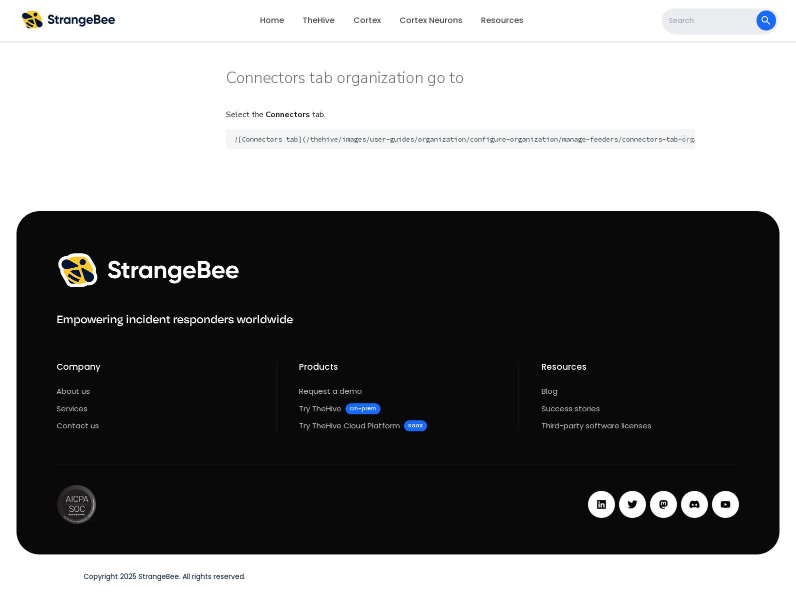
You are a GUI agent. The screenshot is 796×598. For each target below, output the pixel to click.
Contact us (77, 425)
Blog (550, 391)
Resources (502, 20)
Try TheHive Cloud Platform (363, 425)
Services (72, 408)
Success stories (571, 408)
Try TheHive (339, 408)
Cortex (367, 20)
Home (272, 20)
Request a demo (330, 391)
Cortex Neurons (431, 20)
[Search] (710, 21)
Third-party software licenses (597, 425)
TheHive (318, 20)
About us (73, 391)
